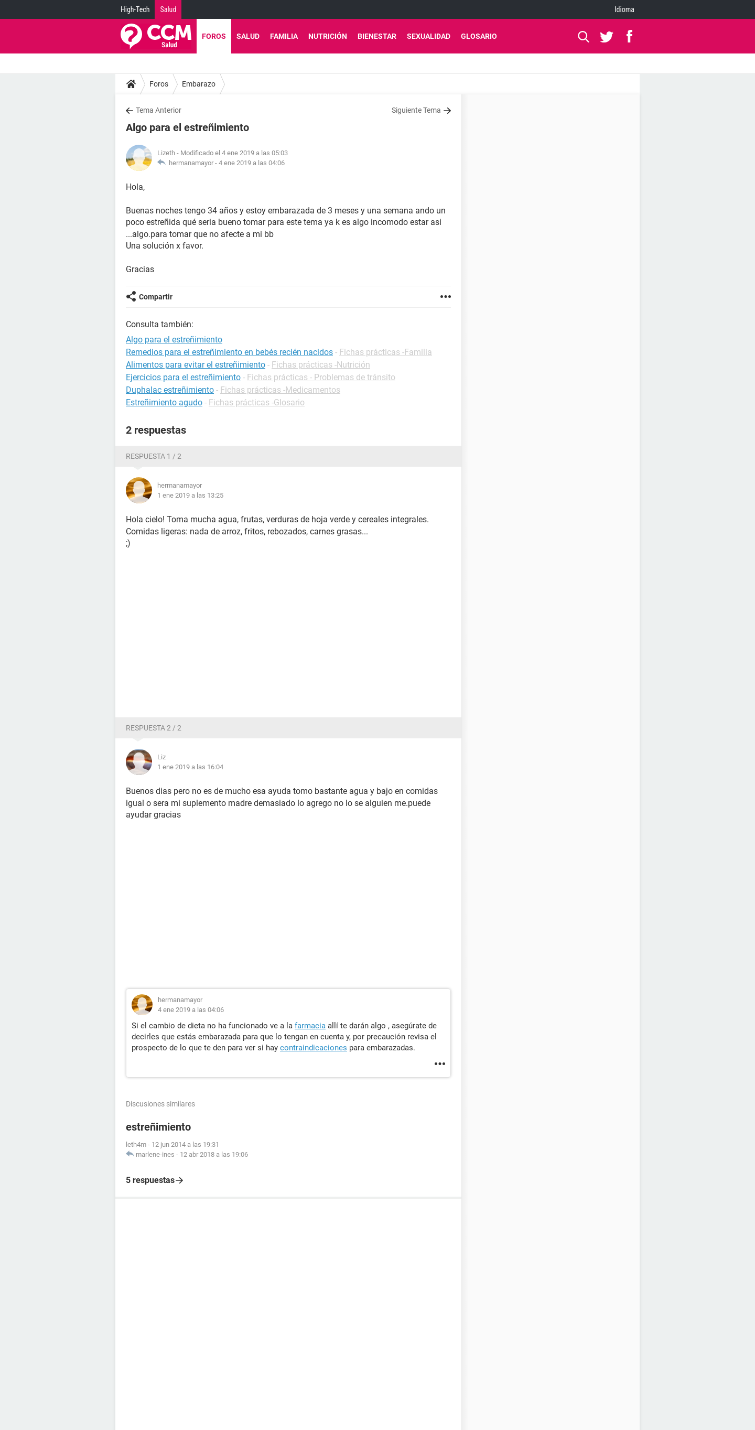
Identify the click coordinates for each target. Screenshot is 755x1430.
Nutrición (327, 36)
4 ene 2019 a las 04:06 (252, 163)
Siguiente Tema (416, 110)
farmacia (310, 1025)
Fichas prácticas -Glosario (257, 402)
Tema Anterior (158, 110)
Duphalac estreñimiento (170, 390)
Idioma (624, 9)
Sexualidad (428, 36)
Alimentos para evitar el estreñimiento (195, 365)
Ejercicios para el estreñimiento (183, 377)
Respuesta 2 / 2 (153, 728)
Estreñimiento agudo (164, 402)
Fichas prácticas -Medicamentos (280, 390)
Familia (284, 36)
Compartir (155, 297)
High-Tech (135, 9)
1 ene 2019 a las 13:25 (190, 495)
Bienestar (377, 36)
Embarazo (198, 84)
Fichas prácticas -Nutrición (321, 365)
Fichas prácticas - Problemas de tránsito (321, 377)
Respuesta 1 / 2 (153, 456)
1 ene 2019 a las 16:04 (190, 767)
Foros (214, 36)
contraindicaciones (313, 1047)
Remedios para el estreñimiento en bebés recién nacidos (229, 352)
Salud (168, 9)
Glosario (479, 36)
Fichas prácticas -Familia (385, 352)
